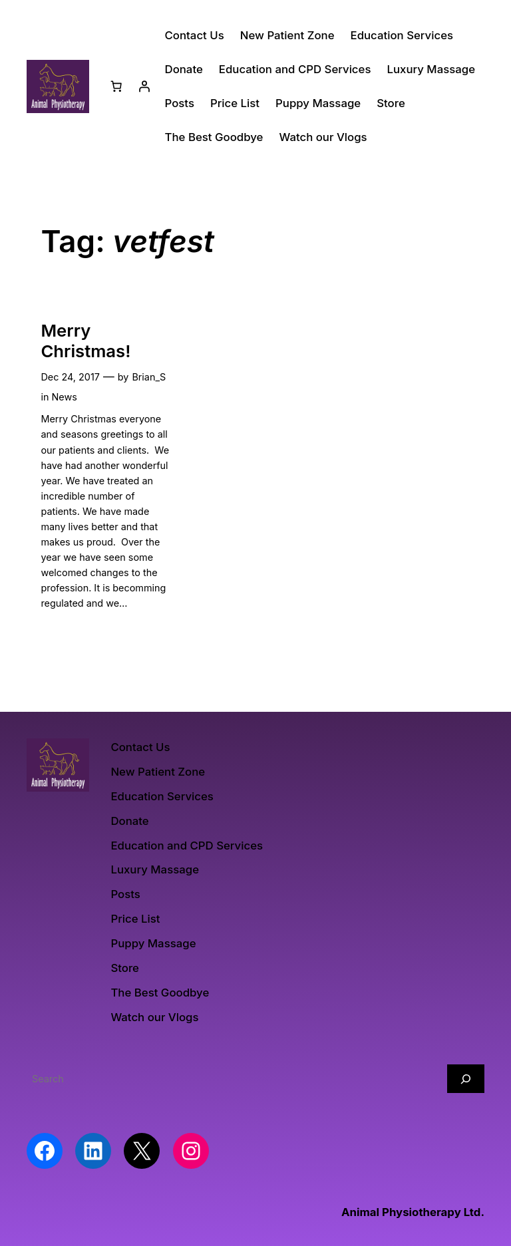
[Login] (144, 86)
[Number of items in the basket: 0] (116, 86)
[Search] (465, 1078)
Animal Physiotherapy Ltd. (412, 1212)
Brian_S (149, 377)
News (64, 396)
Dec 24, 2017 (70, 377)
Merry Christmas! (85, 341)
